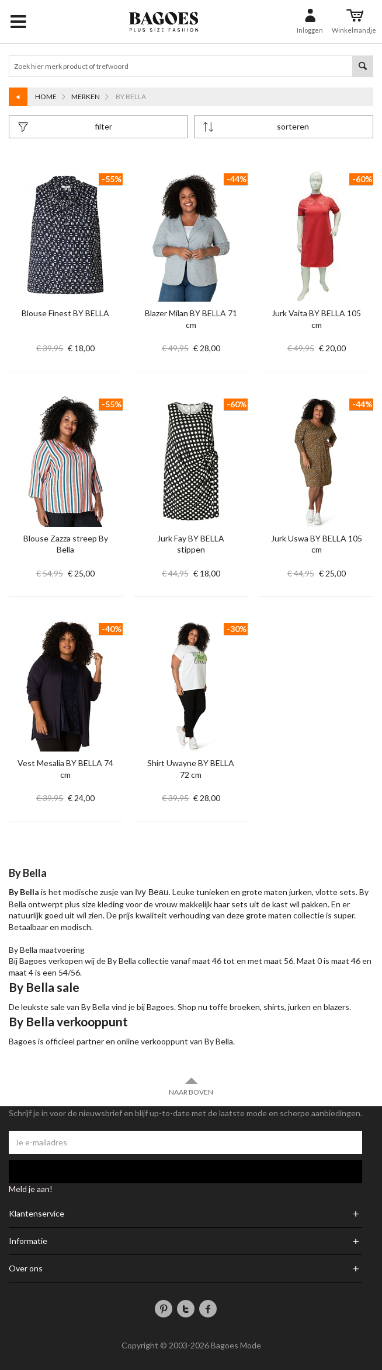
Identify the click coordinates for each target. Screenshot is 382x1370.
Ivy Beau (151, 892)
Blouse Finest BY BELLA (65, 313)
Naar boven (191, 1086)
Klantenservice (36, 1213)
